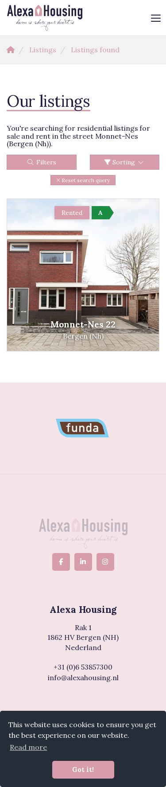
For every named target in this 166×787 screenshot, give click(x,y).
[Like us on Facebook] (61, 562)
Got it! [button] (83, 770)
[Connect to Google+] (105, 562)
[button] (83, 180)
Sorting (124, 162)
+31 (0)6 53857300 (83, 666)
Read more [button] (28, 747)
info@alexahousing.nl (83, 677)
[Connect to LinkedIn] (83, 562)
